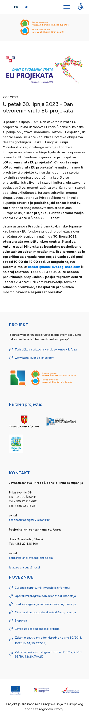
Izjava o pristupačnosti (24, 567)
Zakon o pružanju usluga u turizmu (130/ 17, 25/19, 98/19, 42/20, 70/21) (48, 654)
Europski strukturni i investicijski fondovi (42, 588)
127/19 (40, 643)
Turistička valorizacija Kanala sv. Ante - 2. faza (46, 349)
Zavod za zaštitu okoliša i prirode (37, 629)
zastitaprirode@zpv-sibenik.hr (29, 520)
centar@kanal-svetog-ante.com (54, 267)
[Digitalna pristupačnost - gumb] (81, 6)
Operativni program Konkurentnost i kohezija (45, 596)
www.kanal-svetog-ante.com (34, 358)
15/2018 (20, 643)
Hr (16, 6)
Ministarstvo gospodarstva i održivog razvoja (45, 612)
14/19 (31, 643)
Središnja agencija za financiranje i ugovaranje (45, 604)
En (26, 6)
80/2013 (75, 637)
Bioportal (21, 620)
